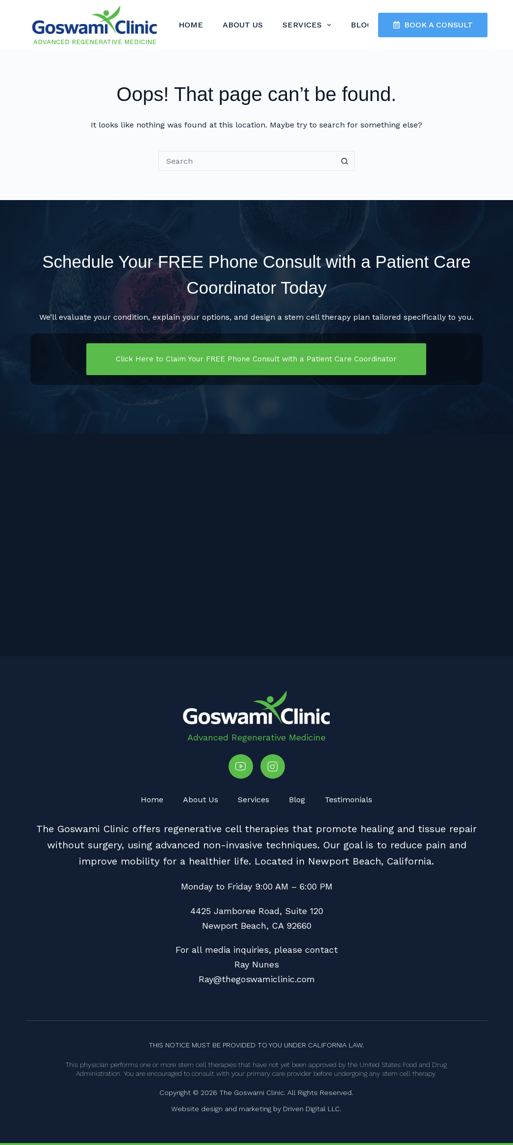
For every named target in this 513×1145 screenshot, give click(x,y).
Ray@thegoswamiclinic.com (257, 979)
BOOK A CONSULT (433, 24)
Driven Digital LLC (311, 1109)
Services (308, 25)
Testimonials (348, 799)
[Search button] (345, 161)
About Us (243, 24)
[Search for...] (246, 161)
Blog (362, 24)
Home (191, 24)
